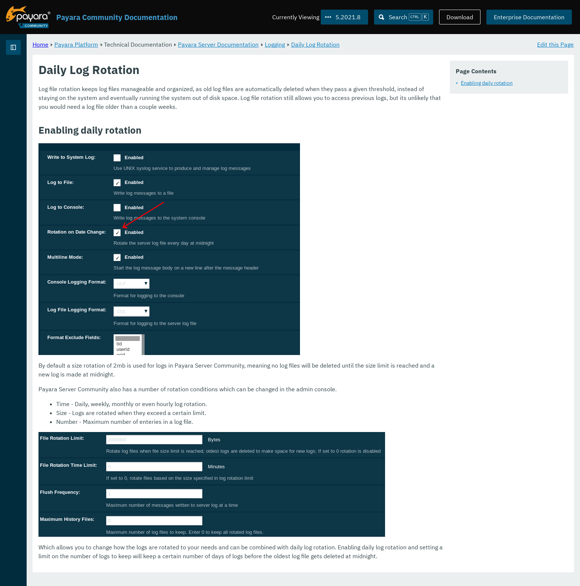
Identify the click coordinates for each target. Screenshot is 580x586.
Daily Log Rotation (407, 44)
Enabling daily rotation (487, 83)
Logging (367, 44)
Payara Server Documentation (310, 44)
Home (133, 44)
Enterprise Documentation (529, 17)
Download (459, 17)
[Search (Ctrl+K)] (403, 17)
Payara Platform (168, 44)
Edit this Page (555, 44)
